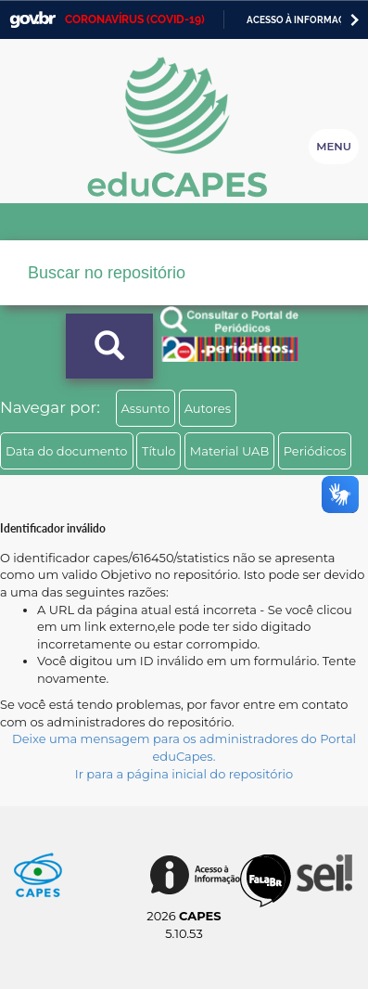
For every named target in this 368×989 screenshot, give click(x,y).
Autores (207, 408)
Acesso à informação (303, 20)
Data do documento (67, 450)
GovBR (32, 20)
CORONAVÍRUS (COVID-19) (135, 19)
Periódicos (315, 450)
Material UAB (229, 450)
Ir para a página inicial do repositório (184, 773)
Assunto (146, 408)
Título (159, 450)
